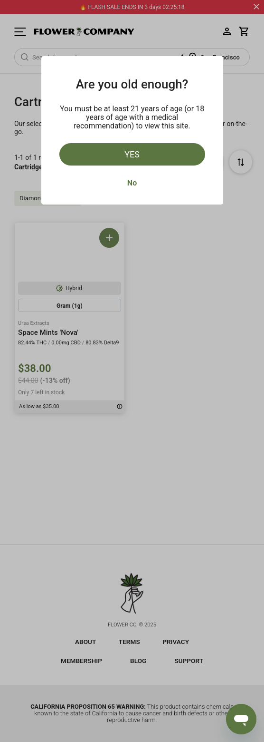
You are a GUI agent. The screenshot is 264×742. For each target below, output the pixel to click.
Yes (132, 154)
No (132, 182)
